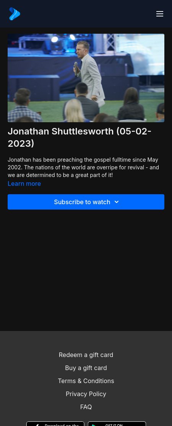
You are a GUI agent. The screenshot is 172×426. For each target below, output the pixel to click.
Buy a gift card (86, 368)
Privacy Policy (86, 394)
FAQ (86, 407)
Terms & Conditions (86, 381)
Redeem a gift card (86, 355)
